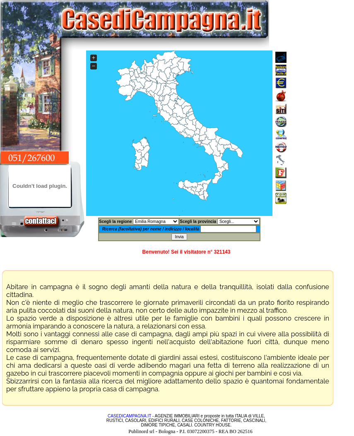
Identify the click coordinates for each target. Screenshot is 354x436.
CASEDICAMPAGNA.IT (129, 416)
